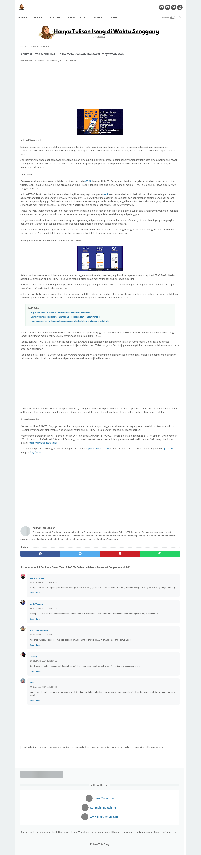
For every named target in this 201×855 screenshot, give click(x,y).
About (68, 845)
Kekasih (175, 291)
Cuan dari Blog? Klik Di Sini (154, 375)
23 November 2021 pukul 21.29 (43, 674)
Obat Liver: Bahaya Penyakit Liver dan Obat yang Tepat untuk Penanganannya (157, 229)
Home (60, 845)
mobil (105, 203)
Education (99, 13)
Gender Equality (146, 285)
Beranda (24, 13)
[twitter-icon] (171, 4)
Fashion (143, 280)
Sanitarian (167, 312)
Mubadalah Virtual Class (152, 219)
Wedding (143, 322)
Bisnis (151, 270)
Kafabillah (156, 291)
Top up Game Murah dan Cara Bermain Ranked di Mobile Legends (60, 346)
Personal (40, 13)
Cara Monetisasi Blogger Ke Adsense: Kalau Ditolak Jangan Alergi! (156, 186)
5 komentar (71, 62)
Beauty (142, 270)
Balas (32, 658)
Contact (116, 13)
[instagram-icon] (178, 4)
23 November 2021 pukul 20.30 (43, 645)
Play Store (87, 507)
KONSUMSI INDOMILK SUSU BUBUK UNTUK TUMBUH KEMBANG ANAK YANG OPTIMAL (159, 173)
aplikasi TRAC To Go (98, 503)
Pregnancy (168, 307)
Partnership (144, 307)
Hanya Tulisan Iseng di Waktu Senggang (105, 850)
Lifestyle (57, 13)
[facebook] (33, 612)
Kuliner (155, 296)
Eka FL (33, 757)
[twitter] (60, 612)
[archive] (147, 338)
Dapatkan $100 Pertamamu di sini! (158, 388)
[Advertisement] (74, 87)
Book (171, 270)
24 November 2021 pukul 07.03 (43, 761)
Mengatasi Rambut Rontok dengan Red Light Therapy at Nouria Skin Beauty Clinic (158, 199)
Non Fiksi (143, 301)
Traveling (174, 317)
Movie (174, 296)
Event (85, 13)
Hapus (38, 658)
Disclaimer (88, 845)
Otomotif (155, 301)
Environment (155, 275)
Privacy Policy (127, 845)
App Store (67, 507)
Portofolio (113, 845)
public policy (144, 312)
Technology (161, 317)
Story (150, 317)
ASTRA (87, 186)
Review (73, 13)
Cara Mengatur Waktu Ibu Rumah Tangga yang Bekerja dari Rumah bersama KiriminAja (70, 355)
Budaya (142, 275)
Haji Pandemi (162, 285)
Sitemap (139, 845)
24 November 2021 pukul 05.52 (43, 732)
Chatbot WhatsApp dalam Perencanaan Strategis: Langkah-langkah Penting (65, 350)
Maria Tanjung (36, 669)
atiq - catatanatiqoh (39, 698)
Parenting (166, 301)
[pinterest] (87, 612)
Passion (156, 307)
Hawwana (144, 291)
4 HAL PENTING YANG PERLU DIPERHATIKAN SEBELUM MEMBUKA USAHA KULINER (155, 149)
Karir (166, 291)
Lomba (165, 296)
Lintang (33, 728)
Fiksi (152, 280)
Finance (160, 280)
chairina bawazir (37, 640)
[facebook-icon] (159, 4)
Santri (142, 317)
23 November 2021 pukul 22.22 (43, 703)
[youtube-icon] (165, 4)
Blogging (162, 270)
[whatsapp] (114, 612)
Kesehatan (144, 296)
